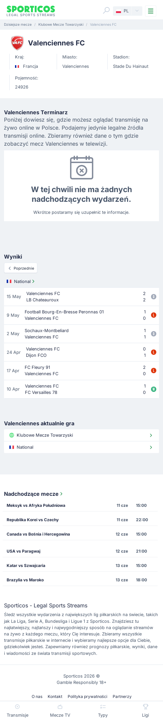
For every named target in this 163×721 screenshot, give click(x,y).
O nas (37, 696)
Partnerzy (122, 696)
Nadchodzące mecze (34, 493)
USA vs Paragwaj (23, 551)
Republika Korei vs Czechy (33, 519)
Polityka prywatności (87, 696)
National (21, 281)
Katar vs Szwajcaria (26, 565)
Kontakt (55, 696)
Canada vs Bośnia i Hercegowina (38, 534)
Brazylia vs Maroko (25, 579)
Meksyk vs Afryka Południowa (36, 505)
